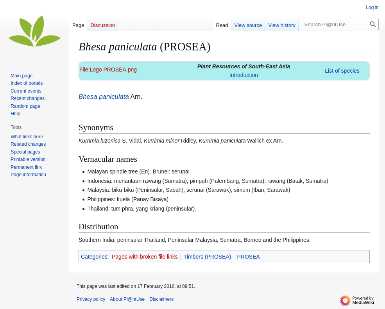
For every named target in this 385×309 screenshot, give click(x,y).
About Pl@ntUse (127, 299)
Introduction (243, 75)
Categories (94, 257)
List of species (342, 71)
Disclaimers (161, 299)
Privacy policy (91, 299)
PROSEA (248, 257)
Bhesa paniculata (104, 96)
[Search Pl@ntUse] (340, 24)
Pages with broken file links (145, 257)
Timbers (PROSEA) (207, 257)
